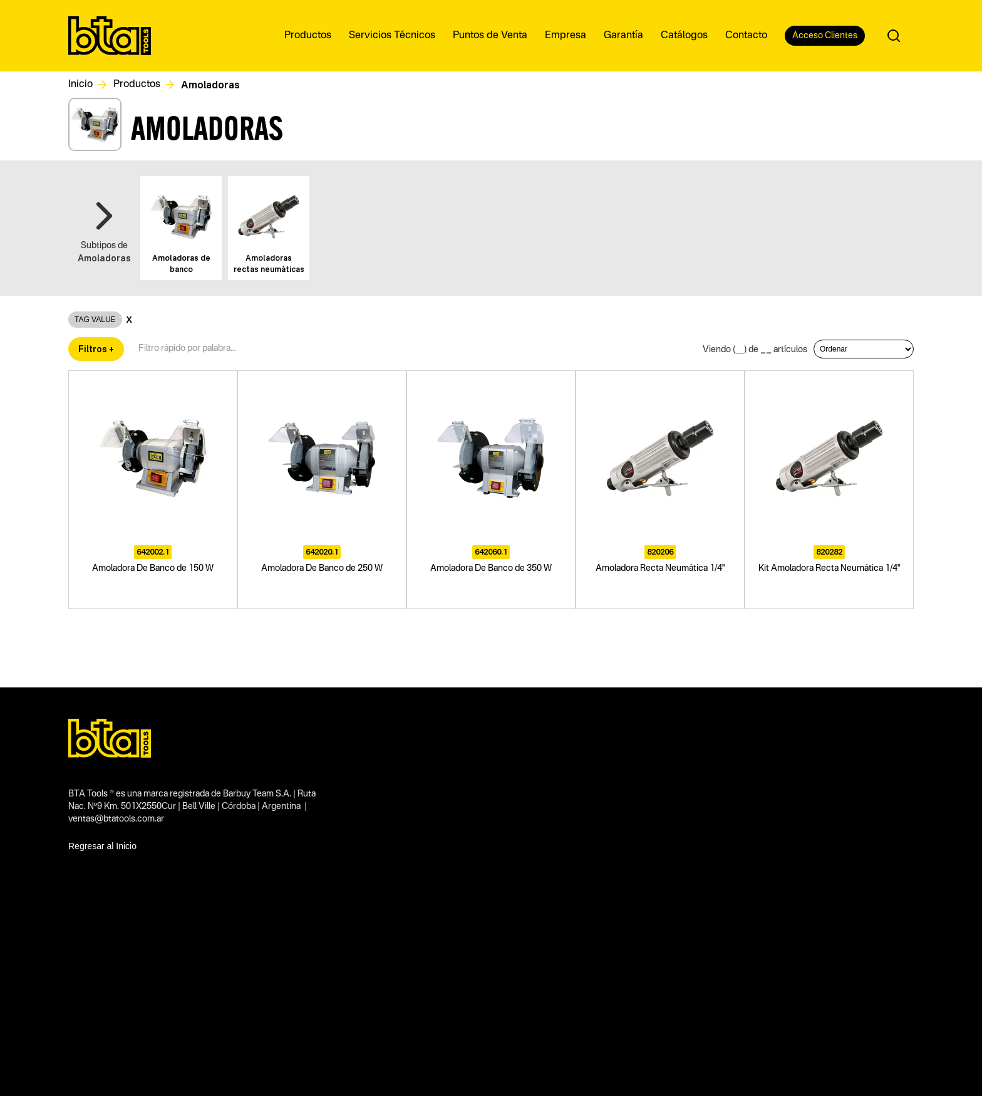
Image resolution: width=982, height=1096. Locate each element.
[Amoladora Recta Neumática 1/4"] (660, 489)
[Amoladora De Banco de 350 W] (491, 489)
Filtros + (96, 348)
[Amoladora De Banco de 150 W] (152, 489)
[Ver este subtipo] (181, 228)
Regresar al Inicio (102, 846)
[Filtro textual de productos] (192, 349)
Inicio (80, 85)
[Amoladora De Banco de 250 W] (321, 489)
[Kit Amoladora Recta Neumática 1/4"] (829, 489)
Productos (136, 85)
